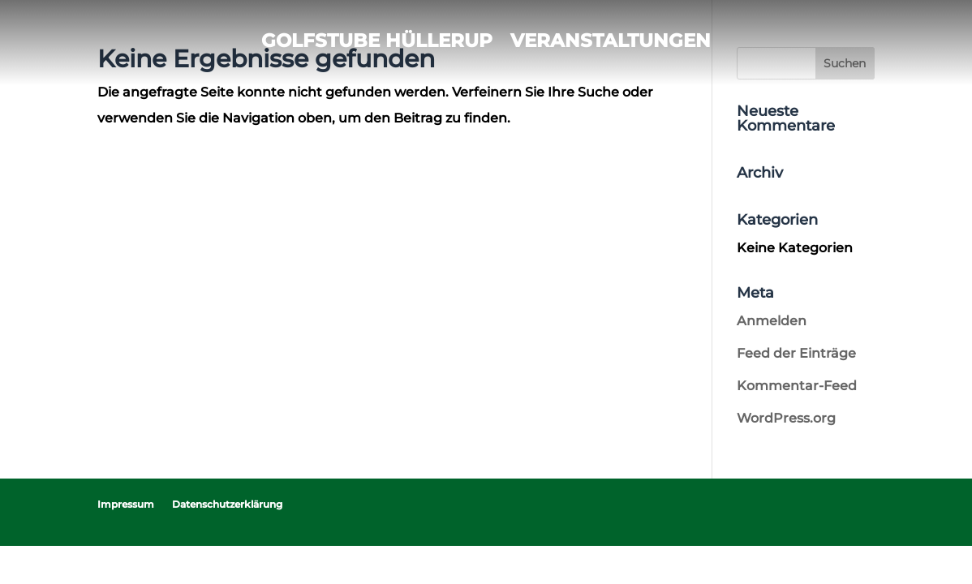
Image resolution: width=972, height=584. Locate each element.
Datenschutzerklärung (227, 504)
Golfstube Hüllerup (376, 40)
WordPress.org (786, 418)
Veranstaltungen (610, 40)
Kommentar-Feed (797, 385)
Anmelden (771, 320)
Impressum (125, 504)
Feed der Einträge (796, 353)
